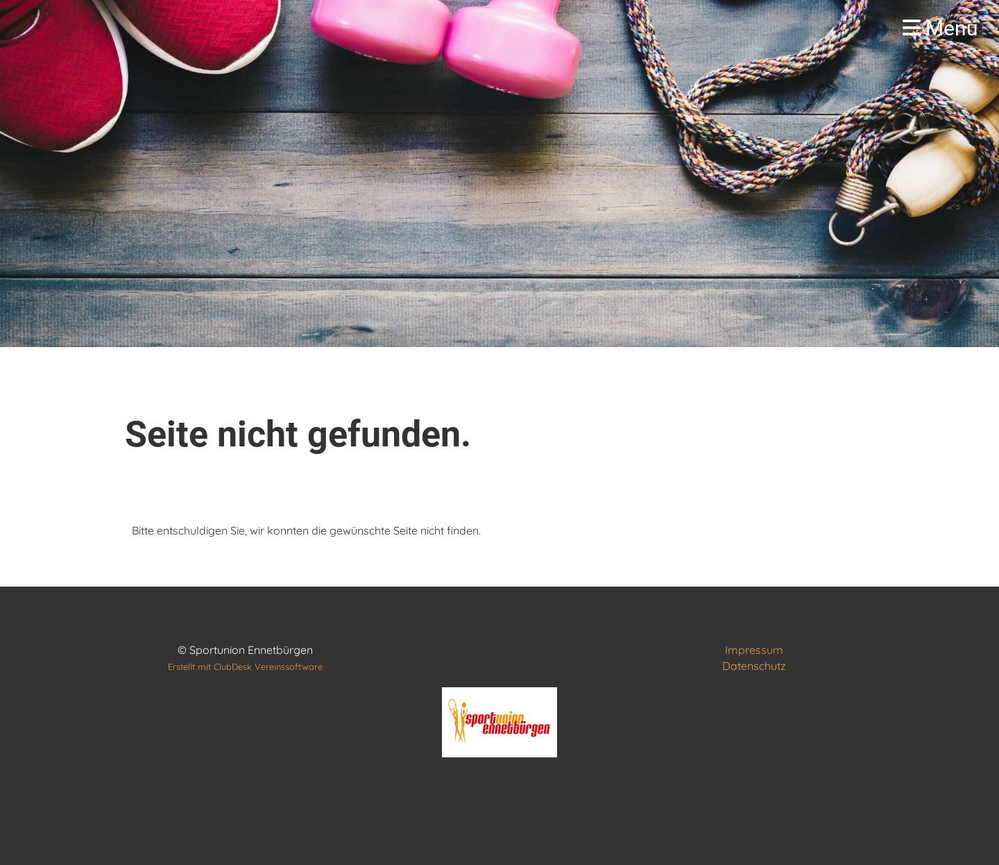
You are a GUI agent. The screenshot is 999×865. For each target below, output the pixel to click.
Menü (940, 28)
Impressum (754, 650)
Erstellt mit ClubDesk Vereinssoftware (245, 666)
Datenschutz (754, 666)
